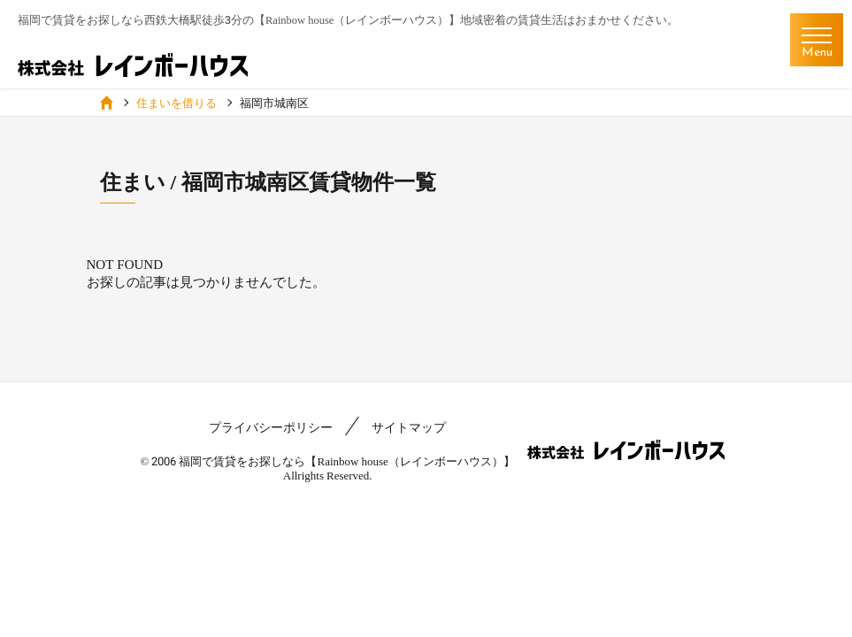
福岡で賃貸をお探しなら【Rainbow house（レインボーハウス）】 (346, 461)
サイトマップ (409, 427)
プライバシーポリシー (271, 427)
